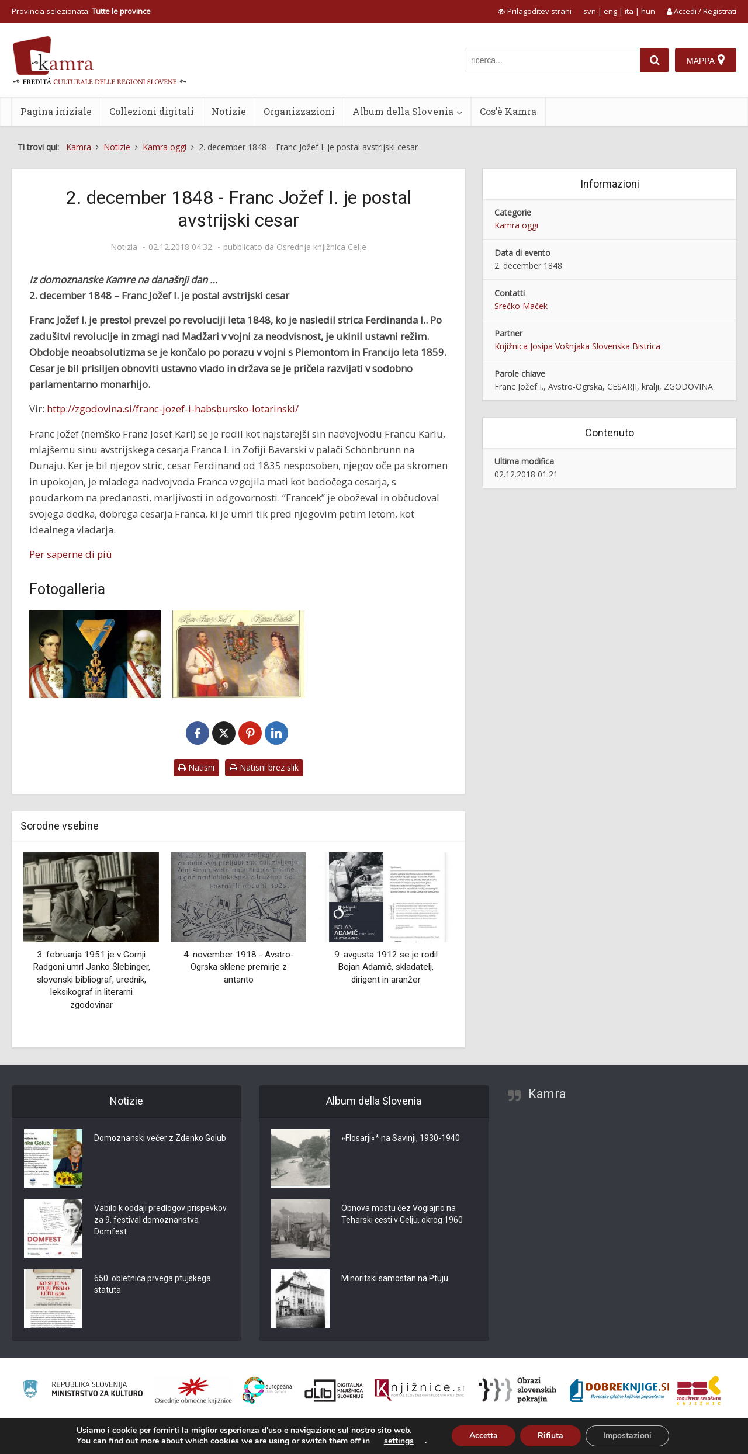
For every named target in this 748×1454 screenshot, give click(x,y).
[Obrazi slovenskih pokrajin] (517, 1390)
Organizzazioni (299, 111)
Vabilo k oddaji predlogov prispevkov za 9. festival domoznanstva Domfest (160, 1219)
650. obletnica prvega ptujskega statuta (152, 1284)
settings (399, 1441)
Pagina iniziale (56, 111)
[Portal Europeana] (267, 1391)
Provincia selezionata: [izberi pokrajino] (81, 11)
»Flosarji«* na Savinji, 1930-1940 (400, 1138)
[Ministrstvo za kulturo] (82, 1390)
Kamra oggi (516, 225)
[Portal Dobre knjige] (619, 1390)
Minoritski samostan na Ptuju (394, 1278)
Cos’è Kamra (508, 111)
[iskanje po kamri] (552, 60)
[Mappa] (705, 60)
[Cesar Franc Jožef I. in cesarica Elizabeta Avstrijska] (238, 654)
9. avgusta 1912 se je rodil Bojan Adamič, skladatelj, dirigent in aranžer (386, 967)
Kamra (547, 1094)
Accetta (483, 1435)
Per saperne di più (70, 554)
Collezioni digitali (151, 111)
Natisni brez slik (264, 767)
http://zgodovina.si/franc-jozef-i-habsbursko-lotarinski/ (173, 408)
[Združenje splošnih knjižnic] (699, 1390)
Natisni (196, 767)
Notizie (229, 111)
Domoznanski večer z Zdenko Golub (160, 1138)
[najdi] (654, 60)
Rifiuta (550, 1435)
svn (589, 11)
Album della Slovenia (402, 111)
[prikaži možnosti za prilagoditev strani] (535, 11)
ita (629, 11)
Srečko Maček (521, 305)
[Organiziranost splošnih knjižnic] (193, 1390)
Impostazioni (627, 1435)
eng (610, 11)
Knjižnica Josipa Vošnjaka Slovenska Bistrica (577, 346)
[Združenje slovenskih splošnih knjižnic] (419, 1390)
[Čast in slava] (95, 654)
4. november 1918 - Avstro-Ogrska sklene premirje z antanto (238, 967)
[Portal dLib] (334, 1390)
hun (648, 11)
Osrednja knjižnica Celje (321, 247)
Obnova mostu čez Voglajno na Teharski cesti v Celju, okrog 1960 (402, 1213)
